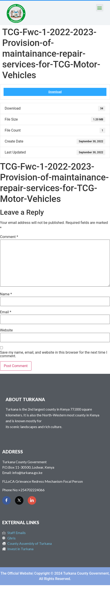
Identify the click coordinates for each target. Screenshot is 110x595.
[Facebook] (6, 500)
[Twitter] (19, 500)
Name (6, 294)
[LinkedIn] (32, 500)
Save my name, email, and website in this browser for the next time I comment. (53, 354)
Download (55, 91)
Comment (9, 237)
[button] (99, 7)
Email (5, 312)
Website (6, 330)
